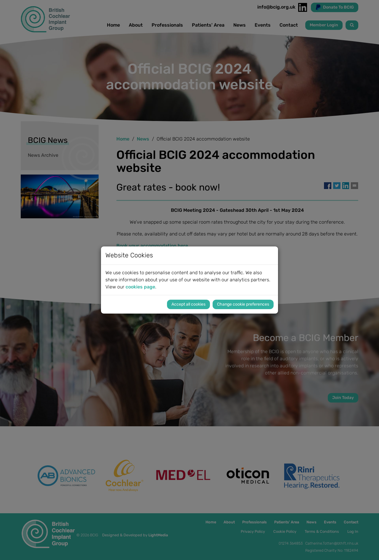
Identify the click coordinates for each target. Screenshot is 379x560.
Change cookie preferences (243, 304)
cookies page (140, 287)
